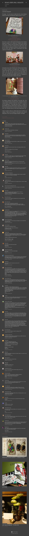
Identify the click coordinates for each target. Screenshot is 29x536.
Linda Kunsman (7, 391)
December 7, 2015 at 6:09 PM (8, 188)
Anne (5, 311)
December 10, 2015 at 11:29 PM (8, 360)
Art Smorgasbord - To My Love (10, 525)
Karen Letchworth (7, 267)
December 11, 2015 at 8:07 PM (8, 405)
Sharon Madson (7, 278)
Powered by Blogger (14, 531)
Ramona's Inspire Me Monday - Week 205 (14, 38)
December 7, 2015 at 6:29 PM (8, 194)
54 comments (6, 488)
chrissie (6, 145)
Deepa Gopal (7, 373)
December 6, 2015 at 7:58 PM (8, 131)
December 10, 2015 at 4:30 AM (8, 327)
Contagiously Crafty (8, 334)
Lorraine (6, 420)
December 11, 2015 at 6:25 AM (8, 383)
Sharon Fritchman (7, 219)
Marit (5, 319)
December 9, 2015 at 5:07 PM (8, 309)
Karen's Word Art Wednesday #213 (14, 99)
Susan (6, 397)
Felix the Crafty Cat (7, 301)
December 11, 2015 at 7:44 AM (8, 389)
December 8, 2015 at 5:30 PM (8, 222)
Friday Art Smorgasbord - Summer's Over (13, 457)
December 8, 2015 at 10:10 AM (8, 207)
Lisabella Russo (7, 180)
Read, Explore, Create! (14, 3)
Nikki (5, 352)
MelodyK (6, 232)
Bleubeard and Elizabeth (8, 255)
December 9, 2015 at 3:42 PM (8, 293)
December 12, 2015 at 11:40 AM (8, 418)
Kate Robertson (7, 407)
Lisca (5, 285)
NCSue (6, 190)
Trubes (6, 340)
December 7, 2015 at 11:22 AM (8, 170)
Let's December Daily (14, 37)
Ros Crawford (7, 329)
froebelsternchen (7, 368)
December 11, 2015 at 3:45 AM (8, 370)
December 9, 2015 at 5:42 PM (8, 317)
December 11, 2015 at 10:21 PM (8, 412)
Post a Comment (4, 433)
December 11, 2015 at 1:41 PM (8, 400)
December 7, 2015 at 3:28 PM (8, 177)
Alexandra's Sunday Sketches (14, 36)
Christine (6, 128)
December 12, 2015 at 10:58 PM (8, 424)
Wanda (6, 133)
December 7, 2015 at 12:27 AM (8, 143)
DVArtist (6, 380)
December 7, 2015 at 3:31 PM (8, 183)
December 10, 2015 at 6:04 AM (8, 332)
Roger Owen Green (8, 249)
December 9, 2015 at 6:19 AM (8, 247)
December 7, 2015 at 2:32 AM (8, 157)
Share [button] (3, 488)
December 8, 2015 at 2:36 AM (8, 199)
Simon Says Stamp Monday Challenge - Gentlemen (14, 97)
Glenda (6, 261)
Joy (5, 295)
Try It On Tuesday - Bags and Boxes (14, 98)
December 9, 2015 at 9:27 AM (8, 259)
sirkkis (6, 166)
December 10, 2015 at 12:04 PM (8, 355)
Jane (5, 154)
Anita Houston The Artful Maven (9, 185)
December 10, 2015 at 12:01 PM (8, 349)
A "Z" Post (4, 487)
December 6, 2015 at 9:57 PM (8, 137)
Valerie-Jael (6, 140)
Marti (5, 122)
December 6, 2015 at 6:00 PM (8, 126)
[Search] (26, 2)
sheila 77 (6, 160)
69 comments (6, 526)
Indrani (6, 243)
